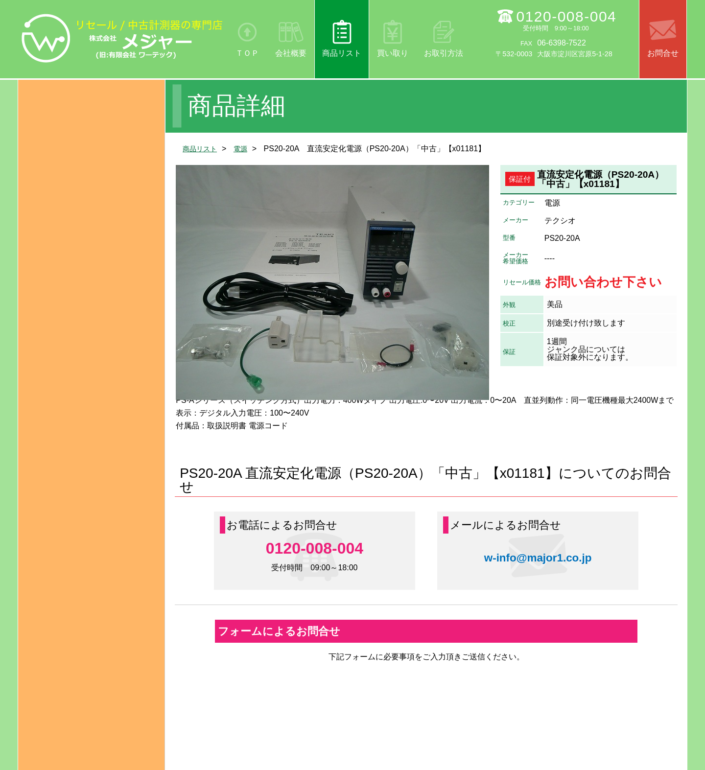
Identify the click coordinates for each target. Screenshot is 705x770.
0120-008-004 (566, 16)
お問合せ (663, 53)
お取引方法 (443, 53)
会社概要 (290, 53)
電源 (246, 148)
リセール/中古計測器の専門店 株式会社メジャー (122, 38)
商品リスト (341, 53)
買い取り (392, 53)
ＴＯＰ (247, 53)
